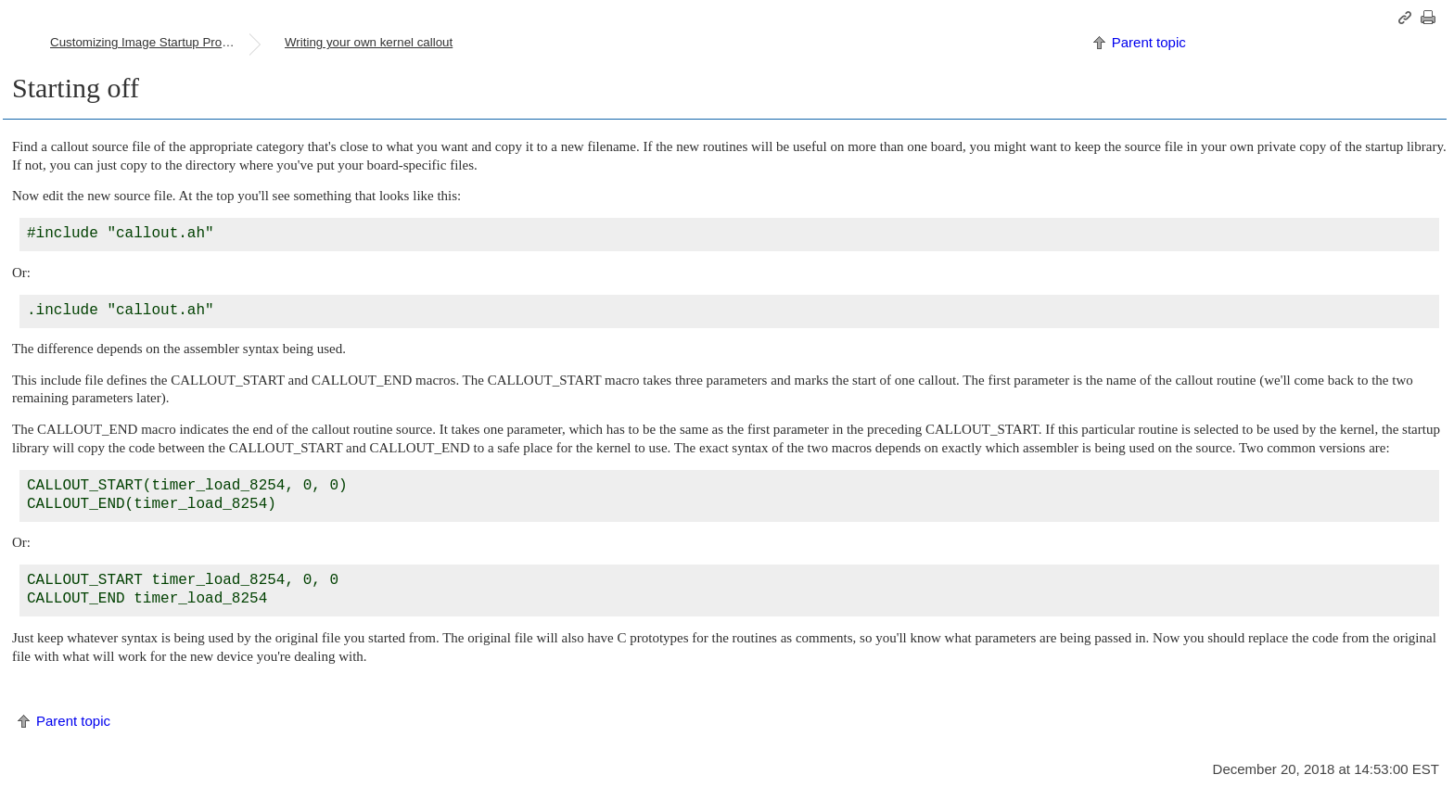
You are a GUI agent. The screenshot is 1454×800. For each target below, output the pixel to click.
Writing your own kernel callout (369, 42)
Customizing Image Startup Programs (149, 42)
